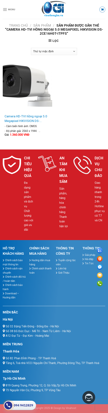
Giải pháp (90, 254)
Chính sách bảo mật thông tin (13, 262)
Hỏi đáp (89, 259)
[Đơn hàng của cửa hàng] (54, 51)
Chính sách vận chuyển (13, 270)
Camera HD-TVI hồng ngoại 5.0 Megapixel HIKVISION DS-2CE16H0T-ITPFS (26, 118)
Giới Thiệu (63, 272)
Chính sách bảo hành (13, 287)
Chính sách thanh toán (40, 270)
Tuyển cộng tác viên (66, 262)
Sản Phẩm (42, 25)
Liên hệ (62, 268)
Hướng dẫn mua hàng (39, 262)
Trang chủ (18, 25)
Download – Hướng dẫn (11, 295)
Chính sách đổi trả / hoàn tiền (14, 278)
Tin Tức (89, 263)
